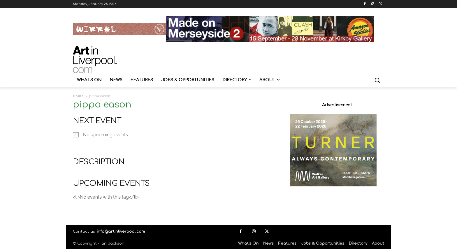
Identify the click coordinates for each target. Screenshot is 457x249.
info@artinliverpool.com (121, 231)
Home (78, 95)
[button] (377, 80)
